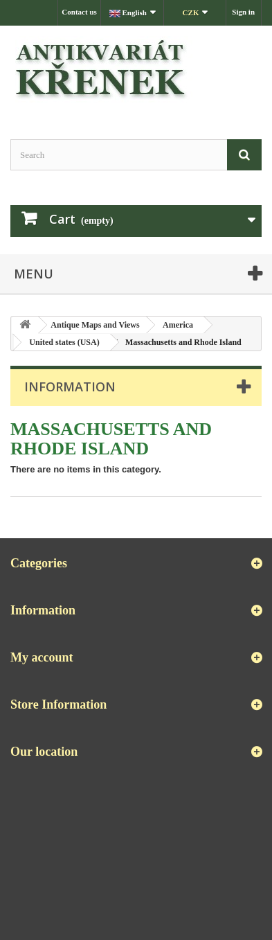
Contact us (79, 12)
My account (41, 657)
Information (70, 386)
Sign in (243, 12)
